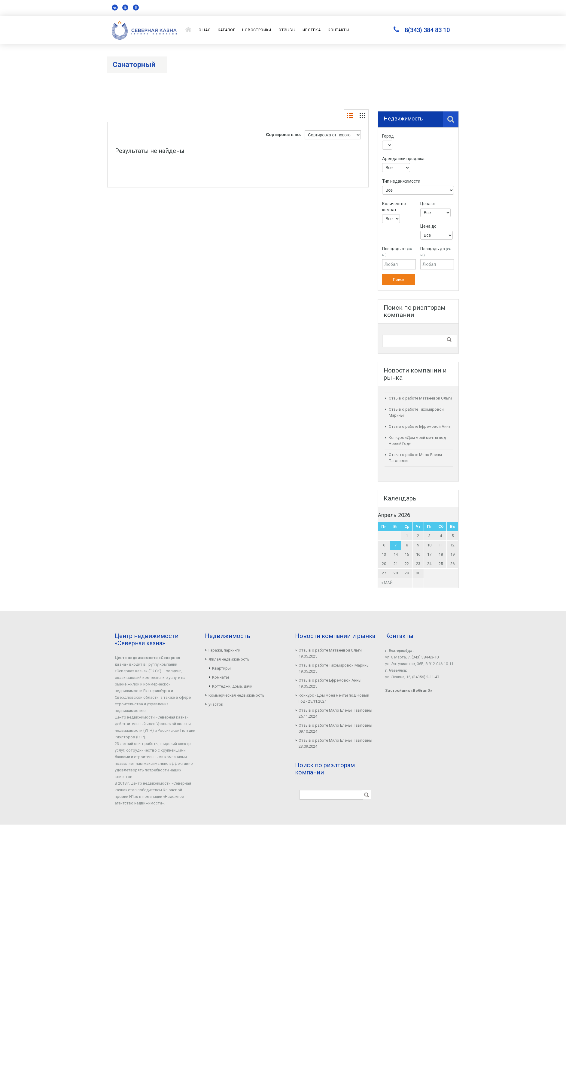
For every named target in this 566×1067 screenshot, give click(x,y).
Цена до (428, 226)
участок (215, 704)
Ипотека (312, 30)
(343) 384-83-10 (425, 657)
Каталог (226, 30)
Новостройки (256, 30)
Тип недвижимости (401, 181)
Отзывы (286, 30)
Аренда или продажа (403, 158)
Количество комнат (394, 206)
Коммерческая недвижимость (236, 695)
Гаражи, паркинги (224, 650)
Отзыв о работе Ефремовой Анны (420, 426)
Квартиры (221, 668)
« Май (387, 582)
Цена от (428, 203)
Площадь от (397, 251)
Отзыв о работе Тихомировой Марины (334, 665)
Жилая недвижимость (228, 659)
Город (388, 136)
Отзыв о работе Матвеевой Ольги (420, 398)
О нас (205, 30)
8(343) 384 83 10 (427, 30)
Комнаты (220, 677)
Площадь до (436, 251)
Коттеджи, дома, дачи (232, 686)
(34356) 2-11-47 (425, 677)
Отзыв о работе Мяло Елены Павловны (335, 710)
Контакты (338, 30)
